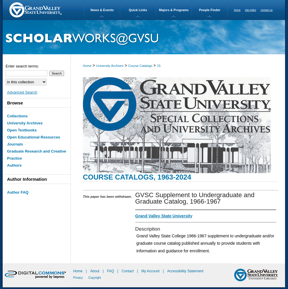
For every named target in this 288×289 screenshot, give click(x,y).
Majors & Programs (174, 10)
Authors (14, 165)
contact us (267, 10)
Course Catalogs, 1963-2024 (137, 177)
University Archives (109, 65)
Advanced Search (22, 92)
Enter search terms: (22, 66)
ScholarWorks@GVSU (144, 37)
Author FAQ (18, 192)
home (237, 10)
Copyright (94, 277)
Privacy (78, 277)
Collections (17, 116)
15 (158, 65)
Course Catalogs (140, 65)
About (95, 271)
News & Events (102, 10)
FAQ (111, 271)
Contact (128, 271)
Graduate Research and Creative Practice (36, 154)
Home (87, 65)
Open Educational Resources (33, 137)
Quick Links (138, 10)
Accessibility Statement (185, 271)
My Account (150, 271)
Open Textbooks (22, 130)
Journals (15, 144)
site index (250, 10)
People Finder (209, 10)
